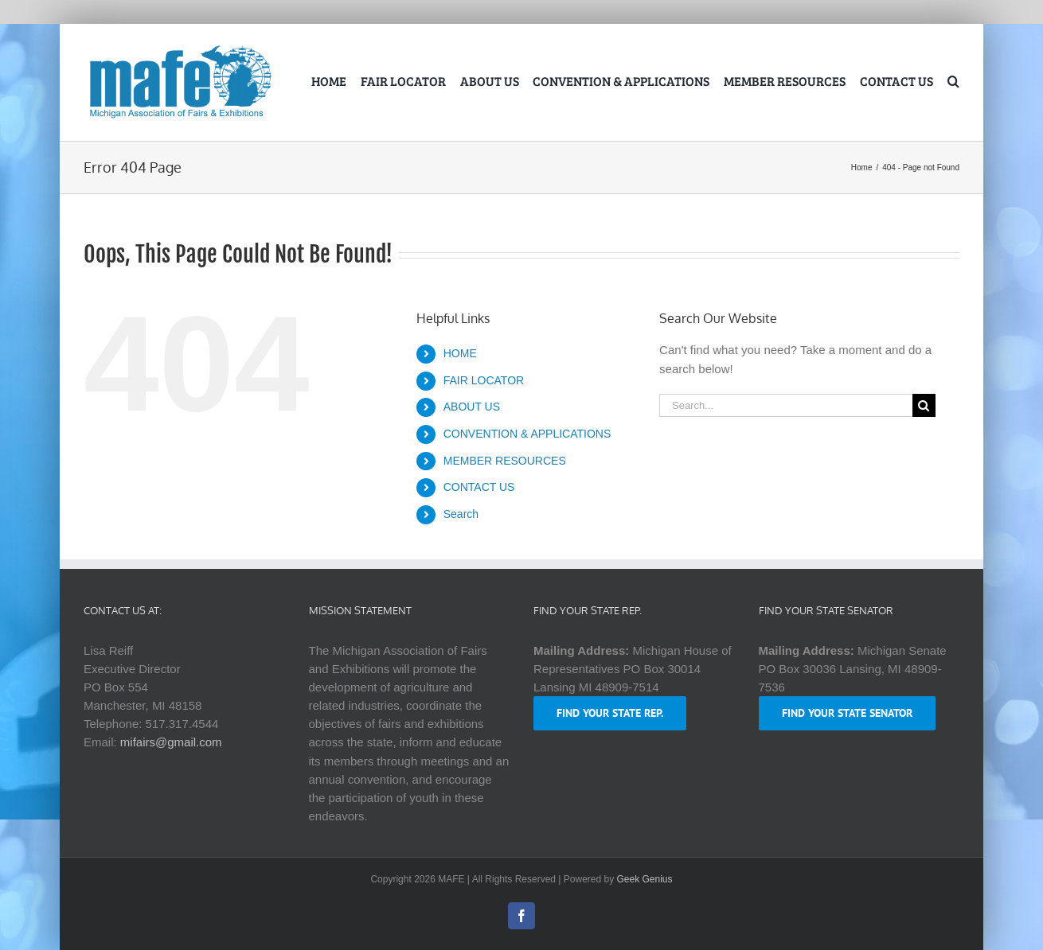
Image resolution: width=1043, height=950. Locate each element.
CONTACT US (479, 487)
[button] (953, 82)
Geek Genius (645, 879)
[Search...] (785, 405)
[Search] (924, 405)
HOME (460, 353)
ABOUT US (471, 406)
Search (461, 514)
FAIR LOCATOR (483, 380)
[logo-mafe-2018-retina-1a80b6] (180, 48)
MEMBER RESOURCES (504, 460)
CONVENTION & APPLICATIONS (527, 433)
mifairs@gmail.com (171, 742)
